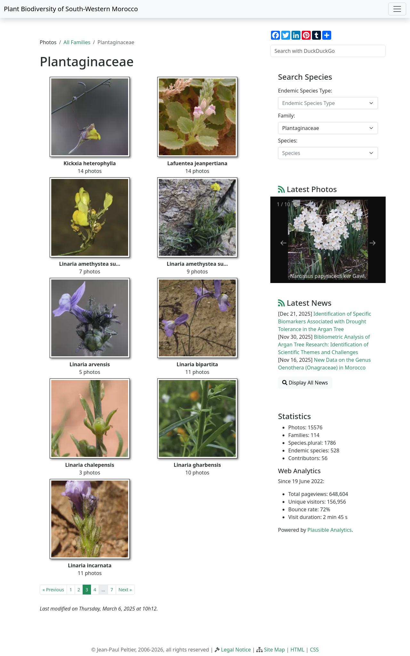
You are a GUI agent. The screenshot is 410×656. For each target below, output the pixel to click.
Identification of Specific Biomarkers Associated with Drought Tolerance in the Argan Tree (324, 321)
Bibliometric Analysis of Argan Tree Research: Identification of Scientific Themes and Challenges (324, 344)
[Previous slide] (283, 243)
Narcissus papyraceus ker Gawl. (328, 275)
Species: (287, 140)
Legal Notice (236, 649)
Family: (286, 115)
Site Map (274, 649)
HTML (298, 649)
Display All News (305, 382)
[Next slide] (372, 243)
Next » (125, 590)
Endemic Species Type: (305, 90)
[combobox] (328, 103)
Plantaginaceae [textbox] (300, 128)
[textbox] (324, 103)
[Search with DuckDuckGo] (328, 51)
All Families (76, 42)
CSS (314, 649)
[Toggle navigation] (397, 9)
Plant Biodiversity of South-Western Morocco (71, 8)
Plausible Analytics (330, 529)
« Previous (53, 590)
